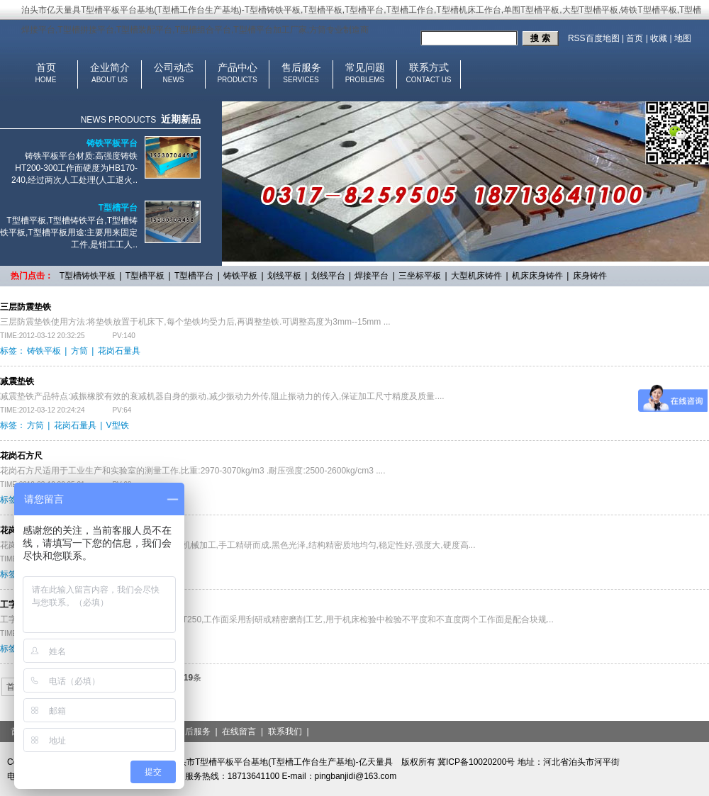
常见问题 (365, 67)
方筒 (79, 351)
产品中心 (237, 67)
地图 (682, 38)
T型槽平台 (118, 208)
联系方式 (429, 67)
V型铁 (117, 425)
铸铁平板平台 (112, 143)
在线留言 (239, 731)
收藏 (658, 38)
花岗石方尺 (21, 456)
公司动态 (174, 67)
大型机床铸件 (476, 276)
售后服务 (301, 67)
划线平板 (284, 276)
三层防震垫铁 (25, 307)
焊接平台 (371, 276)
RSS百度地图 (594, 38)
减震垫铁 (17, 381)
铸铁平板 (240, 276)
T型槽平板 (144, 276)
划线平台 (328, 276)
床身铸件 (590, 276)
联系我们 (285, 731)
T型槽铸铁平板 (88, 276)
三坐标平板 (419, 276)
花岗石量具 (119, 351)
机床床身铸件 (537, 276)
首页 (634, 38)
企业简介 (110, 67)
